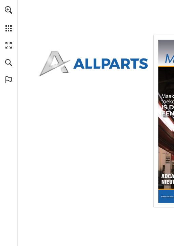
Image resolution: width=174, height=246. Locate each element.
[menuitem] (8, 18)
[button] (8, 9)
